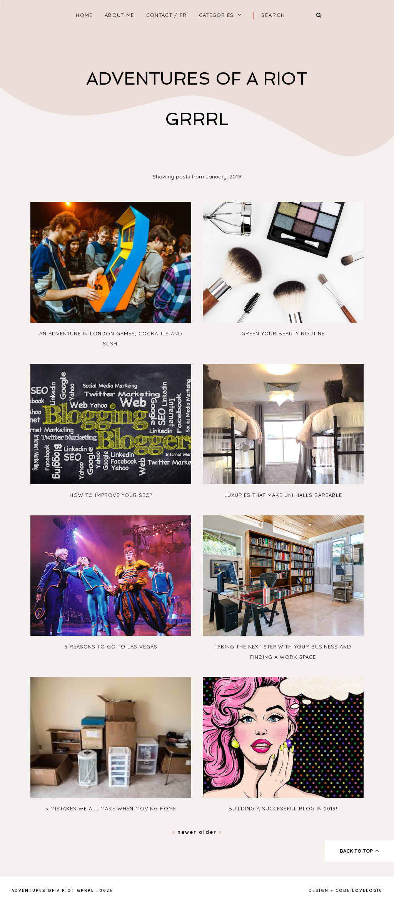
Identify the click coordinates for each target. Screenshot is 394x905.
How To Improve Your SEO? (111, 495)
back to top (359, 851)
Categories (216, 15)
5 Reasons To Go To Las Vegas (111, 646)
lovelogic (367, 890)
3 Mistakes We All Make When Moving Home (110, 808)
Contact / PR (166, 15)
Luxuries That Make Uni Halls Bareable (283, 495)
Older (210, 832)
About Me (119, 15)
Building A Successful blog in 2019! (283, 808)
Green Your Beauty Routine (283, 333)
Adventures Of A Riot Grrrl (53, 890)
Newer (185, 832)
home (84, 15)
